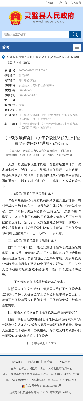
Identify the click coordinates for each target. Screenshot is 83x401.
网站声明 (64, 361)
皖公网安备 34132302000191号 (44, 385)
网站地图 (33, 361)
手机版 (49, 2)
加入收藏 (76, 2)
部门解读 (24, 62)
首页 (6, 47)
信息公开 (41, 57)
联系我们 (49, 361)
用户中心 (61, 2)
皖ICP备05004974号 (17, 379)
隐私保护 (17, 361)
